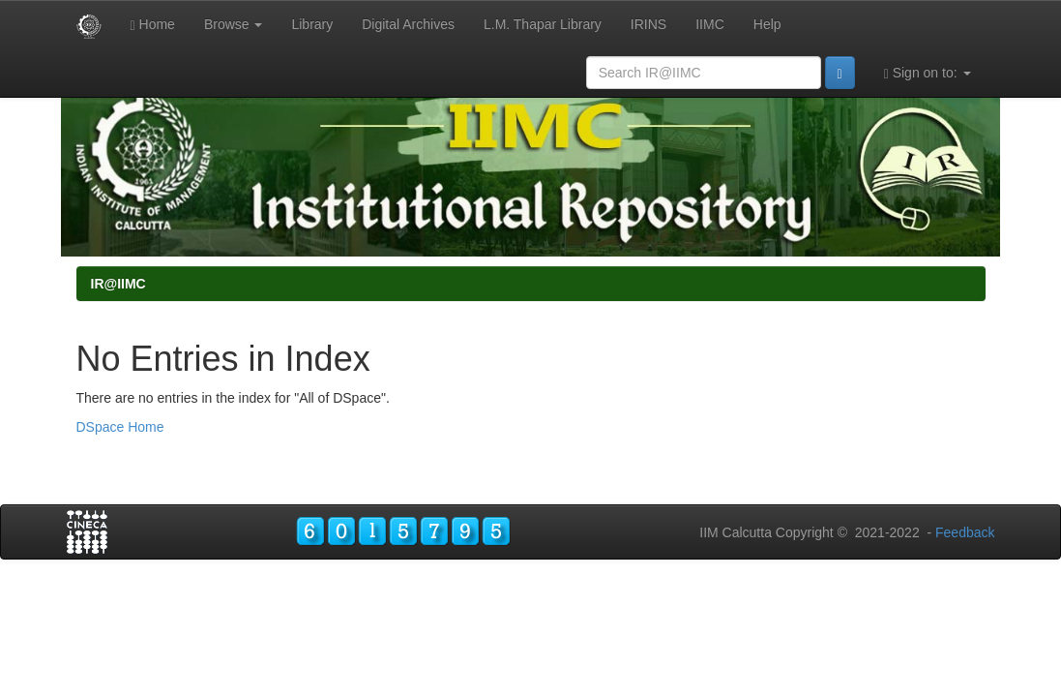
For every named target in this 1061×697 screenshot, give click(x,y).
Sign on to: (927, 73)
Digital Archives (408, 24)
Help (767, 24)
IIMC (709, 24)
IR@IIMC (118, 283)
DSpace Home (120, 427)
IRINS (648, 24)
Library (312, 24)
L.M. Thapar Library (543, 24)
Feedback (964, 532)
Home (153, 24)
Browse (233, 24)
